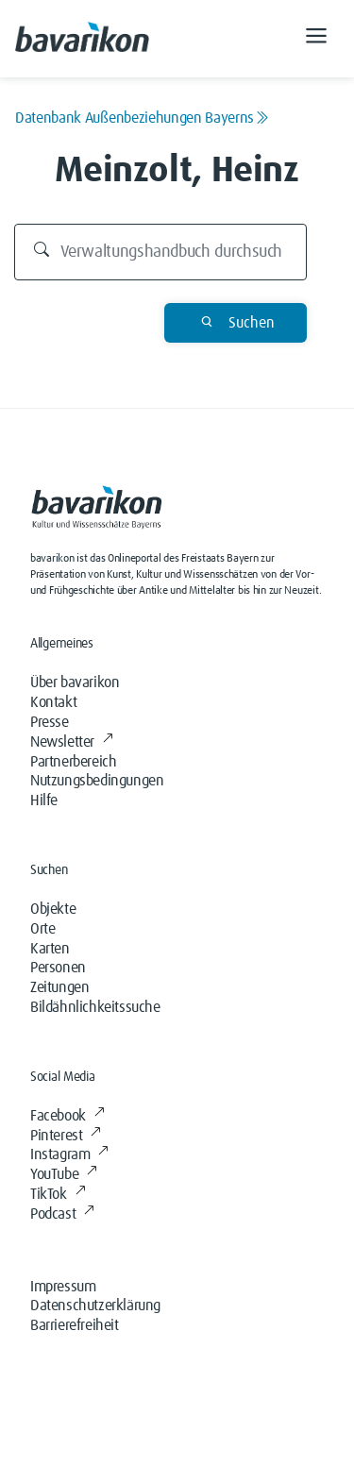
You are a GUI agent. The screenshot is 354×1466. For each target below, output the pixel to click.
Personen (58, 967)
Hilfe (44, 800)
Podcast (62, 1214)
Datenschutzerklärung (95, 1305)
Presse (49, 722)
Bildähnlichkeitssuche (95, 1007)
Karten (50, 948)
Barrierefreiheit (74, 1325)
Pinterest (65, 1135)
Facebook (67, 1115)
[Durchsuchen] (160, 252)
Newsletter (71, 742)
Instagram (69, 1154)
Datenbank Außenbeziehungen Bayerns (142, 118)
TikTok (57, 1194)
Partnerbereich (73, 761)
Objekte (53, 909)
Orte (42, 928)
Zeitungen (59, 987)
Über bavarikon (74, 682)
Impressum (62, 1286)
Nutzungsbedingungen (96, 780)
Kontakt (53, 702)
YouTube (63, 1174)
